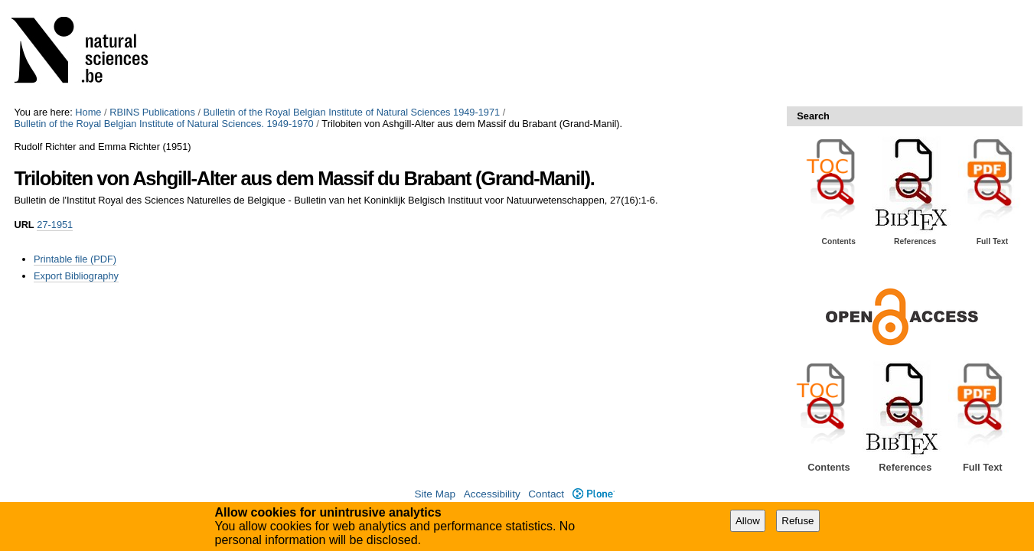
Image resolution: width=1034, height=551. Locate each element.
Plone (593, 494)
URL (24, 224)
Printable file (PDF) (75, 259)
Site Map (434, 494)
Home (88, 112)
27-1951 (55, 224)
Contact (546, 494)
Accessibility (492, 494)
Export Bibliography (76, 276)
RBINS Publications (152, 112)
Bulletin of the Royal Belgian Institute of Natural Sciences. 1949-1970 (163, 123)
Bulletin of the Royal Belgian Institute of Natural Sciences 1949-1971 (352, 112)
